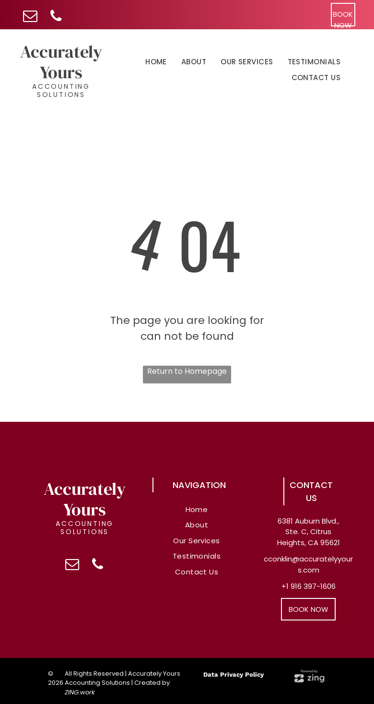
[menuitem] (156, 62)
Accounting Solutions (61, 90)
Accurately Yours (61, 62)
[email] (30, 17)
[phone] (56, 17)
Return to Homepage (187, 371)
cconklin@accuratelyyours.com (308, 564)
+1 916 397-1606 (308, 586)
